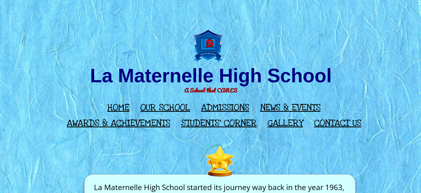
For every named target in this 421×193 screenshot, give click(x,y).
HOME (118, 108)
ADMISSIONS (225, 108)
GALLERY (285, 123)
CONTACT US (337, 123)
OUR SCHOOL (165, 108)
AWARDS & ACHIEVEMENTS (118, 123)
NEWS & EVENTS (290, 108)
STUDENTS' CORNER (219, 123)
